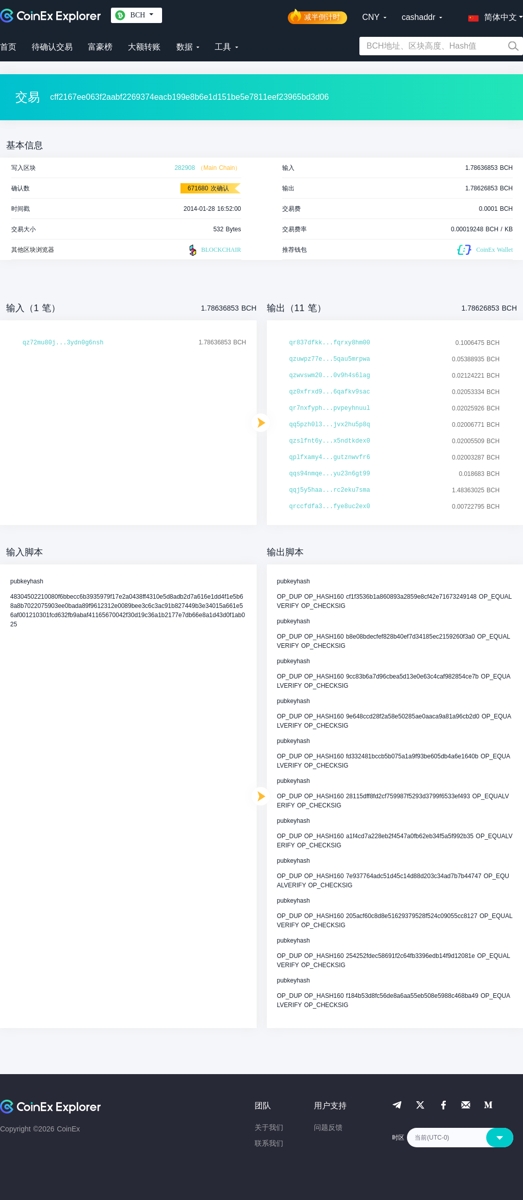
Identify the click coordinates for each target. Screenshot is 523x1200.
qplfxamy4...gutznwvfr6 (329, 457)
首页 (8, 46)
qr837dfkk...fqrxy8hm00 (329, 342)
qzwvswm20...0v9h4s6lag (329, 375)
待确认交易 (52, 46)
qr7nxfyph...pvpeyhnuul (329, 408)
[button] (490, 15)
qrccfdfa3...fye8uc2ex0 (329, 506)
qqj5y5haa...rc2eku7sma (329, 490)
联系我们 (269, 1143)
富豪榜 (100, 46)
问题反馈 (328, 1127)
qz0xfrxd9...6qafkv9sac (329, 392)
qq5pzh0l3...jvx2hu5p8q (329, 424)
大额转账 (144, 46)
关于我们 (269, 1127)
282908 (184, 167)
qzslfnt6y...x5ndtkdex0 (329, 441)
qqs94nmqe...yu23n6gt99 (329, 473)
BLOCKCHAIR (214, 250)
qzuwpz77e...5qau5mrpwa (329, 359)
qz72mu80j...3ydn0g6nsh (62, 342)
